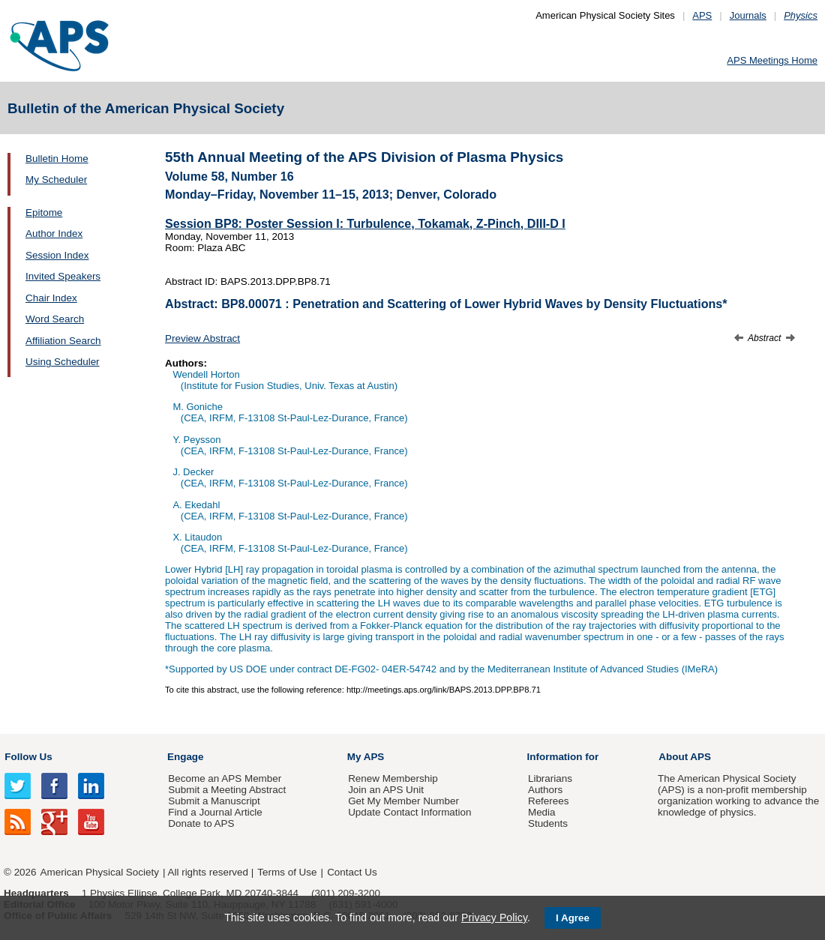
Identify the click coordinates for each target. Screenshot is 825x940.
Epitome (44, 212)
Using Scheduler (63, 361)
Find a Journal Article (215, 812)
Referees (548, 801)
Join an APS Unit (386, 789)
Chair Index (51, 298)
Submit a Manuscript (214, 801)
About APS (684, 756)
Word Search (55, 319)
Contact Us (351, 872)
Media (542, 812)
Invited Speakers (63, 276)
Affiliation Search (63, 340)
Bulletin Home (57, 158)
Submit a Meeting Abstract (227, 789)
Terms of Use (286, 872)
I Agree (573, 918)
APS (702, 15)
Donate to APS (201, 823)
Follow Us (28, 756)
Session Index (57, 255)
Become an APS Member (224, 778)
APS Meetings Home (772, 60)
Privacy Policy (494, 918)
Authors (545, 789)
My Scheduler (56, 179)
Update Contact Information (409, 812)
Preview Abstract (202, 338)
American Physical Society (99, 872)
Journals (748, 15)
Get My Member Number (403, 801)
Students (548, 823)
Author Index (54, 233)
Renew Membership (393, 778)
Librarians (550, 778)
